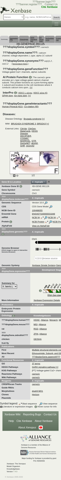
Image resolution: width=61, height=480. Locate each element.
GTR (34, 141)
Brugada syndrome (32, 119)
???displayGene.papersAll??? (46, 357)
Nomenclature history (20, 64)
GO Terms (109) (41, 39)
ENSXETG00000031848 (43, 214)
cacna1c (36, 384)
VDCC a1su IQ (40, 93)
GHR (22, 146)
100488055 (37, 210)
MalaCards (25, 131)
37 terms (36, 363)
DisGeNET (25, 143)
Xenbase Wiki (12, 414)
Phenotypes (24, 39)
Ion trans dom (20, 95)
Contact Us (51, 4)
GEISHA (37, 339)
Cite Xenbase (24, 421)
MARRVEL (25, 141)
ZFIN (36, 334)
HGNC (37, 320)
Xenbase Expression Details (47, 300)
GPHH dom (7, 95)
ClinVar (23, 128)
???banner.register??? (29, 4)
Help (11, 421)
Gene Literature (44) (33, 39)
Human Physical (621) (12, 106)
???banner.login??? (44, 1)
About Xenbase (43, 421)
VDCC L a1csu (25, 93)
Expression (14, 39)
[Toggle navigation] (56, 24)
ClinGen (32, 128)
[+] (31, 87)
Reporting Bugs (32, 414)
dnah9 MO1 (37, 391)
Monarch (53, 320)
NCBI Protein (38, 222)
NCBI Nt (36, 217)
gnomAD (30, 146)
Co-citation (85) (31, 106)
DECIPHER (25, 136)
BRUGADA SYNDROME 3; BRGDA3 (28, 123)
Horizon (35, 394)
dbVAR (34, 143)
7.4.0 (15, 471)
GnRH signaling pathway (44, 367)
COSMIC (24, 138)
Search (57, 17)
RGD (36, 329)
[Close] (49, 182)
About (27, 427)
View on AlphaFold (40, 226)
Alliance (44, 320)
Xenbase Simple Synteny (43, 265)
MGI (36, 324)
